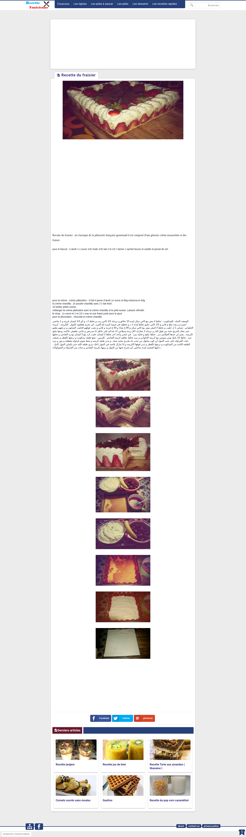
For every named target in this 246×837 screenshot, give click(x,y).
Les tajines (80, 3)
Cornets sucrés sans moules (73, 800)
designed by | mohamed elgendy (16, 834)
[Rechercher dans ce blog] (204, 5)
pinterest (144, 718)
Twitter (121, 718)
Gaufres (107, 800)
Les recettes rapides (164, 3)
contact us (194, 826)
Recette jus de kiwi (114, 764)
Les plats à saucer (102, 3)
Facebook (100, 718)
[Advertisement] (123, 44)
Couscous (63, 3)
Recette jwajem (65, 764)
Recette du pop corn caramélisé (169, 800)
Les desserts (140, 3)
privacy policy (211, 826)
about (181, 826)
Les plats (122, 3)
